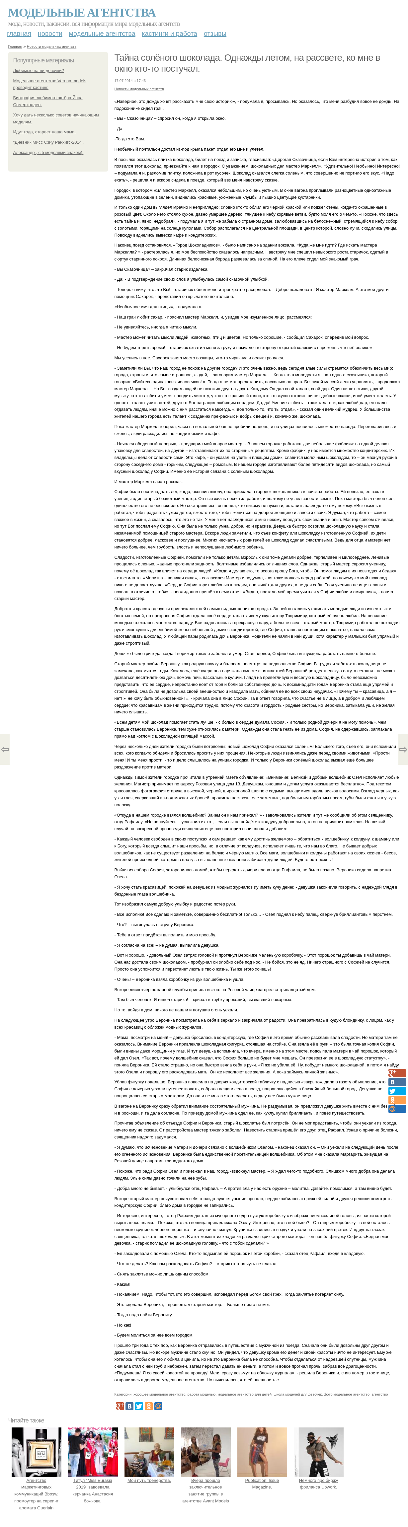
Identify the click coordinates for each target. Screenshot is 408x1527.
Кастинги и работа (169, 33)
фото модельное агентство (347, 1394)
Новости (50, 33)
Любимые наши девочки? (38, 70)
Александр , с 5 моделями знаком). (48, 152)
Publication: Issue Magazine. (262, 1480)
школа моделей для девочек (298, 1394)
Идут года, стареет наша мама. (44, 131)
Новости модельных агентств (51, 46)
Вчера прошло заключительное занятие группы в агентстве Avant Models (206, 1487)
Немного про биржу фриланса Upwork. (319, 1480)
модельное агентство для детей (244, 1394)
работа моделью (202, 1394)
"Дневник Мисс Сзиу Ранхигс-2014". (49, 142)
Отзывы (215, 33)
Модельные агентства (82, 12)
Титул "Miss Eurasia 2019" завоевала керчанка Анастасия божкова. (93, 1487)
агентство (379, 1394)
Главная (19, 33)
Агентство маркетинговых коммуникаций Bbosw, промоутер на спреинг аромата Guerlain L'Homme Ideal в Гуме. (36, 1494)
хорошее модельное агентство (159, 1394)
